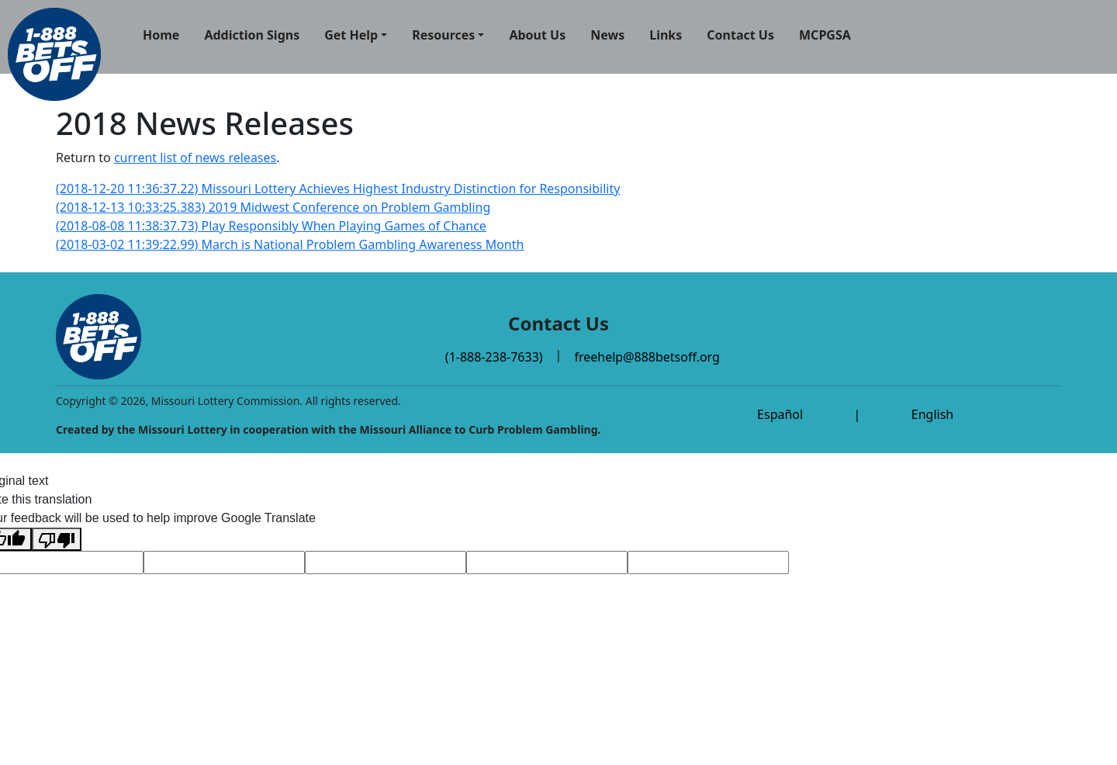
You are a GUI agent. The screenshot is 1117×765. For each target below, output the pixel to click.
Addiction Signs (251, 34)
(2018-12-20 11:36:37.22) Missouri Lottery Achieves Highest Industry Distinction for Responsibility (338, 188)
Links (665, 34)
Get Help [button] (351, 34)
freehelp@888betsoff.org (647, 356)
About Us (537, 34)
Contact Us (740, 34)
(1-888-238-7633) (494, 356)
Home (161, 34)
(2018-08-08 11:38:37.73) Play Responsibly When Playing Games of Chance (271, 225)
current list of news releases (195, 157)
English (932, 414)
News (607, 34)
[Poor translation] (56, 539)
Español (780, 414)
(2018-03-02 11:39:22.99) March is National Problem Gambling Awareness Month (290, 244)
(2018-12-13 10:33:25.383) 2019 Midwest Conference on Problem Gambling (273, 207)
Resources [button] (443, 34)
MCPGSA (825, 34)
